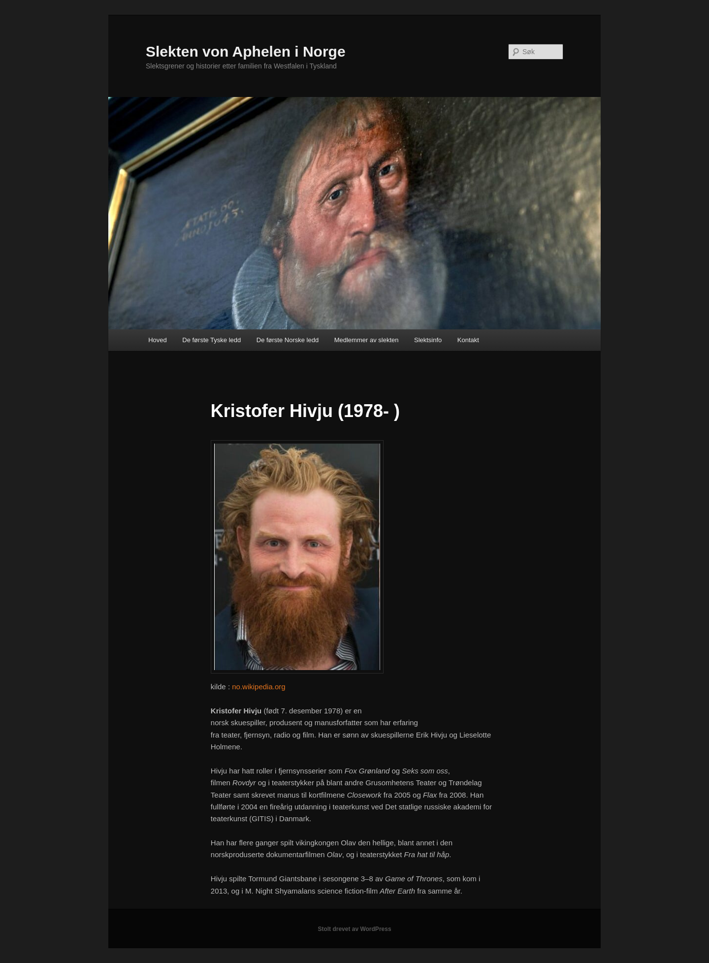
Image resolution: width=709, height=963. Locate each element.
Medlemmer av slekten (366, 340)
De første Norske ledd (288, 340)
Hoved (157, 340)
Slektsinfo (428, 340)
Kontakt (468, 340)
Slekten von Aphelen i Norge (246, 51)
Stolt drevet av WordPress (354, 929)
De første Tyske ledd (211, 340)
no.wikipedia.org (258, 686)
